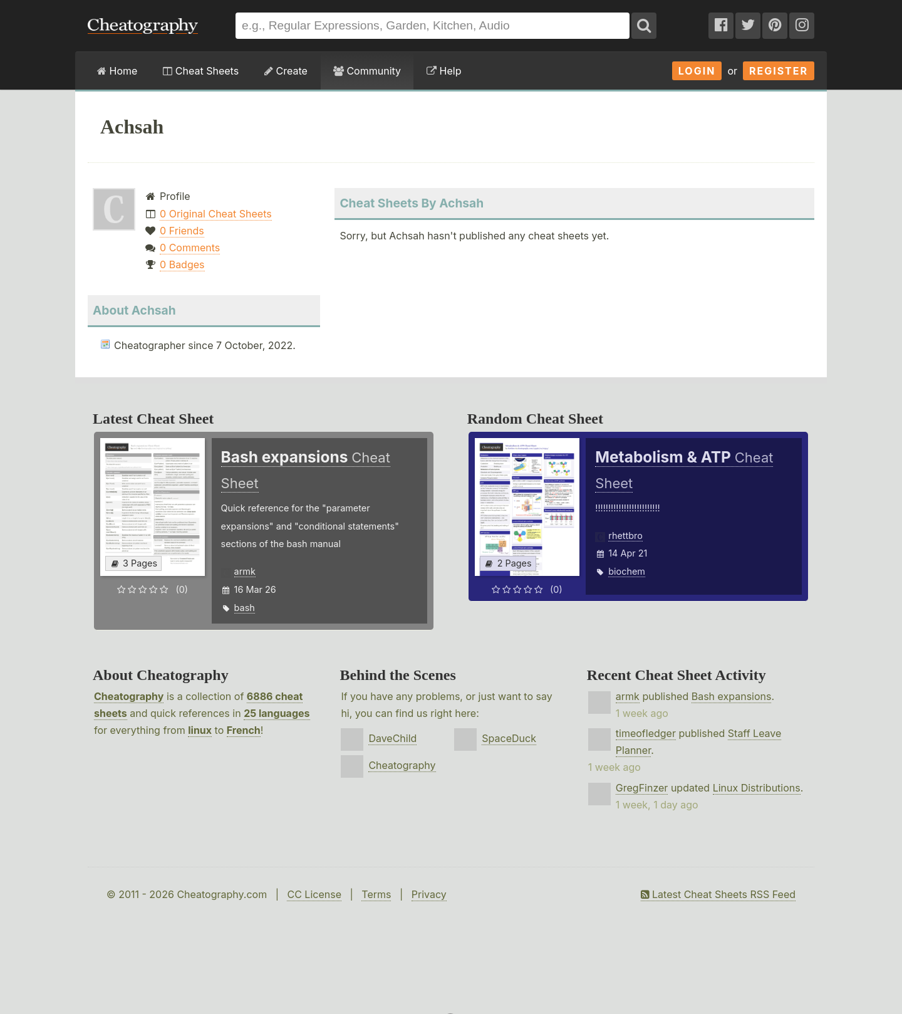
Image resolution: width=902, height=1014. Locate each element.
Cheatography (128, 696)
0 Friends (182, 230)
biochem (626, 571)
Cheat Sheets (201, 71)
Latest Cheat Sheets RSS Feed (718, 894)
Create (286, 71)
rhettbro (625, 535)
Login (697, 71)
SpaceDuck (509, 738)
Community (367, 71)
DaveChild (392, 738)
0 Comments (190, 247)
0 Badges (182, 264)
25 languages (276, 713)
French (244, 730)
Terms (376, 894)
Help (444, 71)
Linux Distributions (757, 787)
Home (117, 71)
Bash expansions (732, 696)
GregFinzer (642, 787)
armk (245, 571)
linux (200, 730)
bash (244, 607)
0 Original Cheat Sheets (216, 213)
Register (778, 71)
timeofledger (646, 733)
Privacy (429, 894)
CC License (314, 894)
